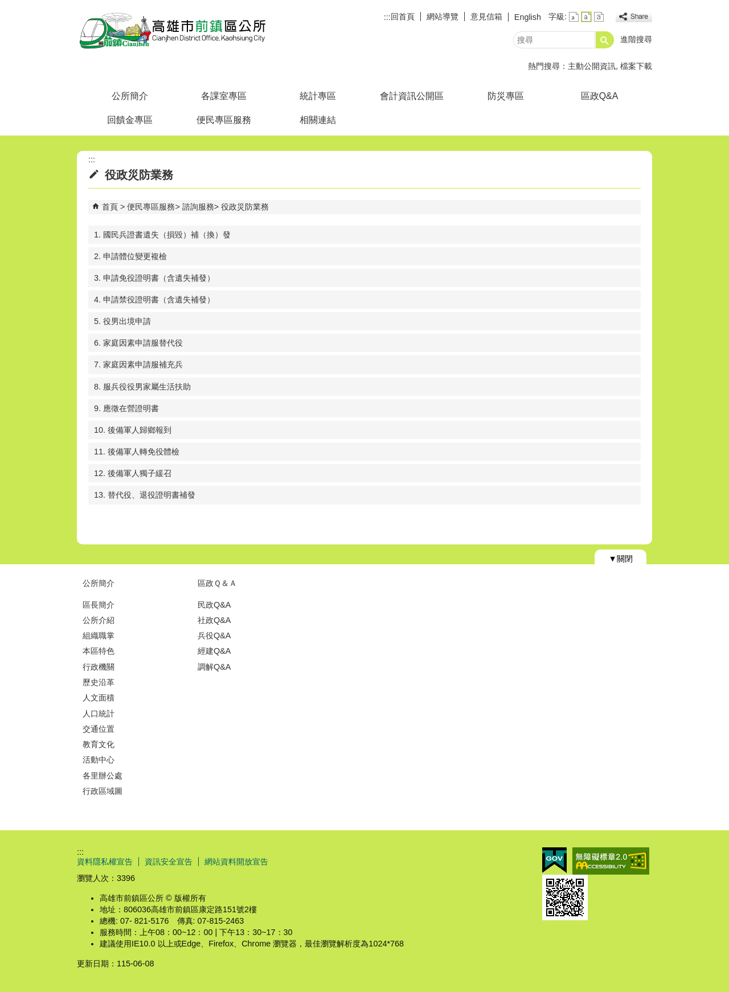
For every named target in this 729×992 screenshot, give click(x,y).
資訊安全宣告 (169, 861)
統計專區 (318, 96)
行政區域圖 (102, 791)
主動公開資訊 (592, 66)
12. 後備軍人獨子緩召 (132, 473)
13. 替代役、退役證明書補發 (144, 494)
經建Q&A (214, 650)
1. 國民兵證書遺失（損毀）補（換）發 (162, 234)
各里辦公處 (102, 775)
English (527, 17)
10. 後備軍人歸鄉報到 (132, 429)
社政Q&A (214, 620)
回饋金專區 (130, 120)
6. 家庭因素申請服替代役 (138, 342)
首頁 (110, 206)
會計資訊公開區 (412, 96)
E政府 (554, 860)
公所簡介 (130, 96)
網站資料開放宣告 (236, 861)
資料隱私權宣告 (105, 861)
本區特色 (98, 650)
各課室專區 (224, 96)
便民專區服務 (223, 120)
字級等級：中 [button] (586, 16)
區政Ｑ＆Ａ (217, 583)
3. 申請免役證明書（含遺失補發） (154, 277)
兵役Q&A (214, 635)
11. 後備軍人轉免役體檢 (136, 451)
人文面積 (98, 697)
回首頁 (403, 16)
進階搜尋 (636, 39)
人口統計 (98, 713)
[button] (605, 39)
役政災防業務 (245, 206)
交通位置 (98, 728)
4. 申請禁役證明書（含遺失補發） (154, 299)
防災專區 (506, 96)
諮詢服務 (198, 206)
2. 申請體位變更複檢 (130, 256)
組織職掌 (98, 635)
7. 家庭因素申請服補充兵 (138, 364)
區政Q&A (599, 96)
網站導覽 (442, 16)
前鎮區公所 (173, 30)
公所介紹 (98, 620)
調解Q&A (214, 666)
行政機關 (98, 666)
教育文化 (98, 744)
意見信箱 (486, 16)
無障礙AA (610, 861)
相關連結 (318, 120)
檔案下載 (636, 66)
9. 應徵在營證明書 (126, 408)
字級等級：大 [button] (599, 17)
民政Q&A (214, 604)
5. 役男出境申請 (122, 321)
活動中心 (98, 759)
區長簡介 (98, 604)
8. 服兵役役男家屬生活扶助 (142, 386)
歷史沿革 (98, 682)
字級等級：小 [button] (574, 17)
